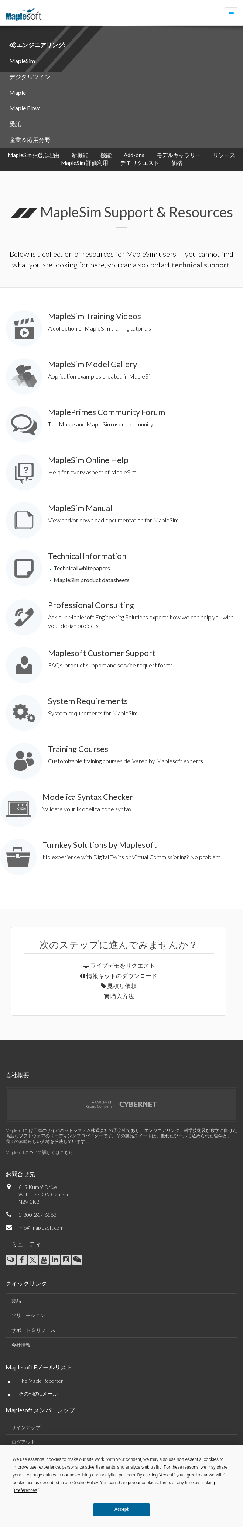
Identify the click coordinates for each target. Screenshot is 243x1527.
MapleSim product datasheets (92, 579)
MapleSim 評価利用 (84, 162)
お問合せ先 (20, 1173)
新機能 (80, 155)
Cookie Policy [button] (85, 1482)
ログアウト (23, 1442)
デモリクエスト (139, 162)
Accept (121, 1509)
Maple (17, 92)
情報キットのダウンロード (118, 975)
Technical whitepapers (82, 567)
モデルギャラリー (179, 155)
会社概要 (17, 1074)
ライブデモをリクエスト (119, 965)
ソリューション (28, 1315)
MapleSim (22, 60)
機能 (106, 155)
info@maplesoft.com (41, 1227)
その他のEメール (38, 1393)
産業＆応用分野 (30, 139)
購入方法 (119, 995)
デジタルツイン (30, 76)
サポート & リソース (33, 1330)
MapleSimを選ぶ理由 (33, 155)
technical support (201, 264)
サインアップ (25, 1427)
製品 (16, 1301)
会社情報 (21, 1345)
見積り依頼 (119, 985)
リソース (224, 155)
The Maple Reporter (40, 1381)
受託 (15, 123)
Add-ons (134, 155)
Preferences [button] (25, 1490)
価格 (176, 162)
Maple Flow (24, 107)
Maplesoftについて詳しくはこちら (39, 1152)
